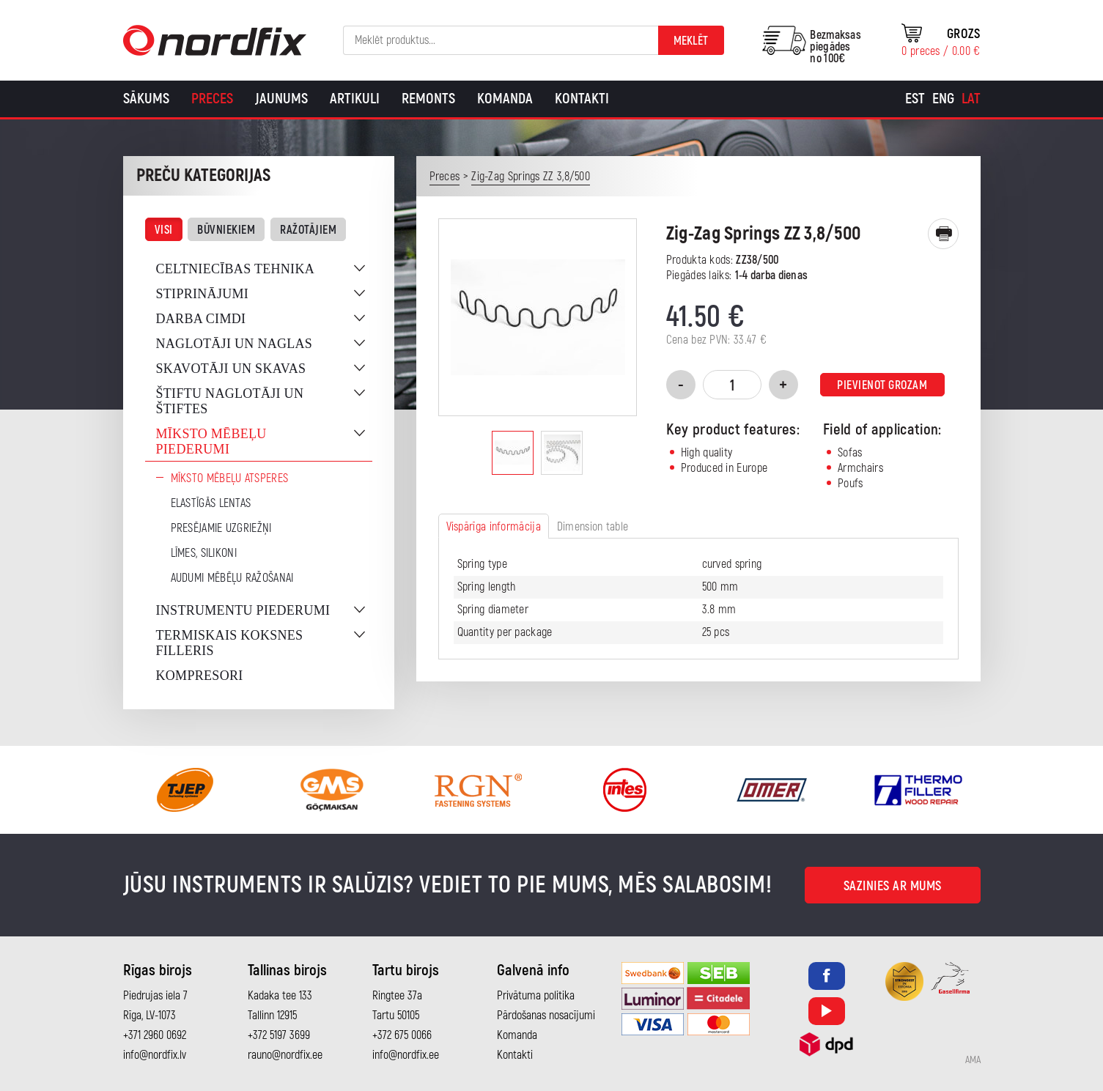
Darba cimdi (201, 318)
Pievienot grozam (882, 385)
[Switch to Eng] (943, 99)
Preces (212, 98)
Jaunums (281, 98)
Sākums (146, 98)
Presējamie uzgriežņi (221, 528)
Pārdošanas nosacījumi (546, 1015)
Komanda (505, 98)
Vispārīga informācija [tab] (493, 526)
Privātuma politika (536, 995)
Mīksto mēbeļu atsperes (230, 478)
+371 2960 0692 (154, 1035)
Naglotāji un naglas (234, 343)
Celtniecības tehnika (235, 269)
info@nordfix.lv (154, 1055)
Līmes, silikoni (204, 553)
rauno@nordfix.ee (285, 1055)
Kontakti (582, 98)
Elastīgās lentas (211, 503)
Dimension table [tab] (593, 526)
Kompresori (199, 675)
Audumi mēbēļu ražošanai (232, 578)
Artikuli (355, 98)
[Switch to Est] (915, 99)
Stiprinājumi (202, 293)
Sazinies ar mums (893, 886)
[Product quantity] (732, 384)
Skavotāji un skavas (231, 368)
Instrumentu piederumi (243, 610)
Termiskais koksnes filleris (229, 643)
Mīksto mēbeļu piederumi (211, 441)
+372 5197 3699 (279, 1035)
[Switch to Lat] (971, 99)
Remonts (428, 98)
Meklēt (691, 41)
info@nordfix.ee (405, 1055)
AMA (973, 1060)
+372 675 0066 (402, 1035)
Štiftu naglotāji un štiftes (230, 401)
